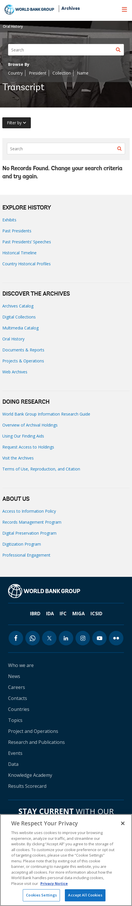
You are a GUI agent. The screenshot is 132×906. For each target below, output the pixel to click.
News (14, 676)
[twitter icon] (49, 638)
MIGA (78, 613)
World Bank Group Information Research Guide (46, 414)
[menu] (124, 9)
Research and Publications (36, 742)
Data (13, 764)
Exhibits (9, 220)
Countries (18, 709)
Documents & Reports (23, 350)
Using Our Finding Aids (23, 436)
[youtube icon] (99, 638)
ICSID (96, 613)
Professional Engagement (26, 555)
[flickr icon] (116, 638)
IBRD (35, 613)
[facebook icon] (16, 638)
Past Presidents (16, 231)
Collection (61, 73)
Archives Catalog (17, 306)
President (37, 73)
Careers (16, 687)
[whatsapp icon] (32, 638)
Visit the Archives (18, 458)
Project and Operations (33, 731)
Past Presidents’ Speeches (26, 241)
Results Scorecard (27, 786)
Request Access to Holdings (28, 447)
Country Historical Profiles (26, 263)
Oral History (13, 26)
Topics (15, 720)
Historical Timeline (19, 252)
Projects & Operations (23, 361)
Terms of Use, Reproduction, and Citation (41, 469)
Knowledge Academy (30, 775)
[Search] (66, 49)
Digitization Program (21, 544)
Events (15, 753)
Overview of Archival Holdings (30, 425)
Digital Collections (19, 317)
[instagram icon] (83, 638)
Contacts (17, 698)
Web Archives (14, 372)
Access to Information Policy (29, 511)
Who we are (21, 665)
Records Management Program (31, 522)
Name (82, 73)
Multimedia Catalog (20, 328)
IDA (50, 613)
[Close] (122, 823)
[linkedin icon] (66, 638)
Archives (70, 8)
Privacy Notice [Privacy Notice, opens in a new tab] (54, 883)
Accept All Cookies (85, 895)
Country (15, 73)
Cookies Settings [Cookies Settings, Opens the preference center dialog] (41, 895)
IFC (63, 613)
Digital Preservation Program (29, 533)
